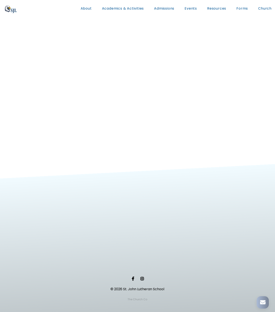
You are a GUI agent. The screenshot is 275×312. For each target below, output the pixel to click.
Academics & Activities (123, 9)
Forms (242, 9)
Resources (216, 9)
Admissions (164, 9)
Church (265, 9)
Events (191, 9)
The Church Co (137, 299)
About (86, 9)
